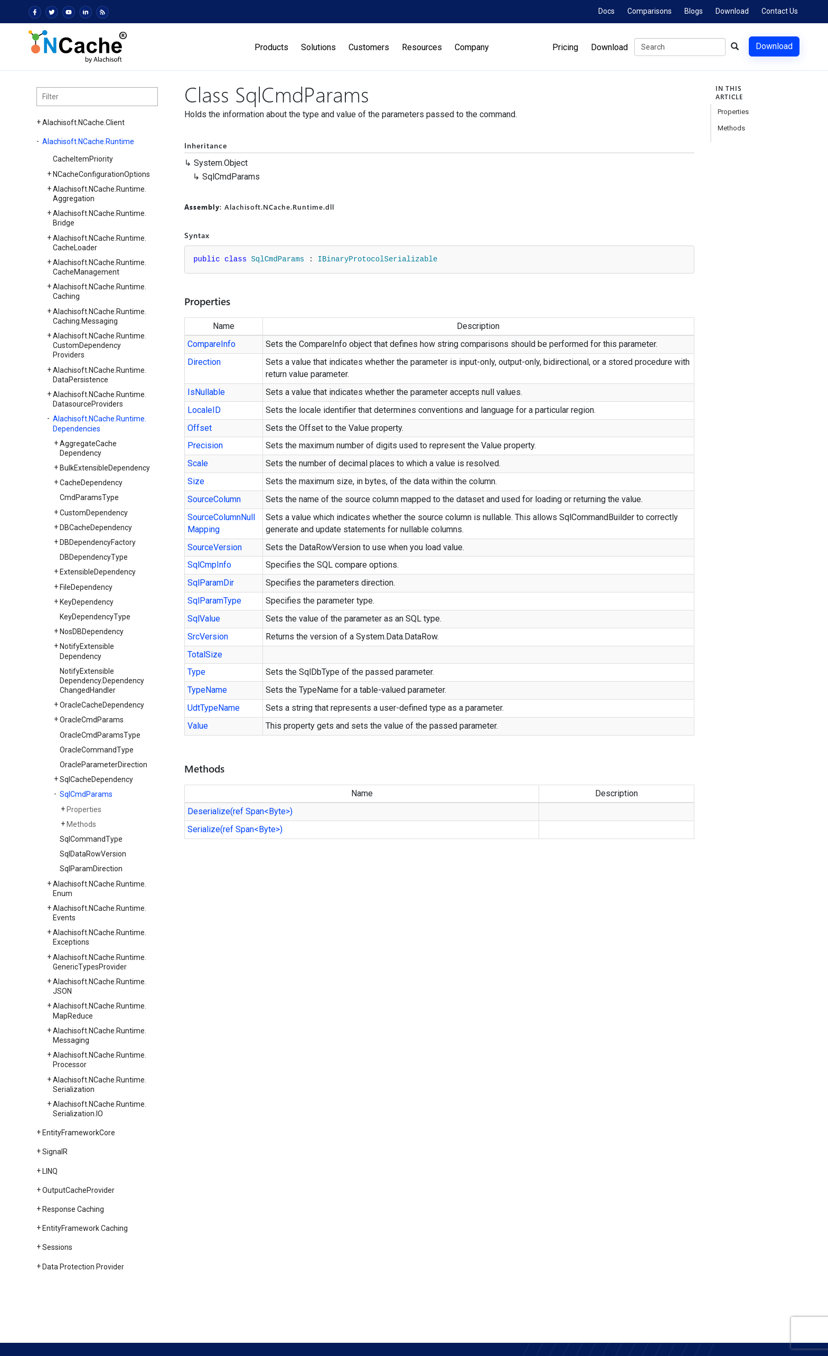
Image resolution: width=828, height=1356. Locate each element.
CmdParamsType (89, 497)
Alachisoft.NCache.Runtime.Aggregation (99, 194)
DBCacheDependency (96, 527)
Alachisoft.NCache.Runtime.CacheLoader (99, 243)
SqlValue (203, 619)
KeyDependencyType (95, 617)
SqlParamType (214, 601)
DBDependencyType (94, 557)
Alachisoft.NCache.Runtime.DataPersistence (99, 375)
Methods (81, 824)
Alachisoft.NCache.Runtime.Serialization (99, 1085)
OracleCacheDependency (102, 705)
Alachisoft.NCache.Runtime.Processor (99, 1060)
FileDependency (86, 587)
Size (195, 481)
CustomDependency (94, 512)
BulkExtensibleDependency (105, 468)
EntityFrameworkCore (78, 1132)
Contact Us (779, 11)
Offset (199, 428)
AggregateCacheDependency (88, 448)
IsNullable (206, 392)
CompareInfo (211, 344)
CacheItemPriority (83, 159)
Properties (84, 809)
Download (732, 11)
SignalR (55, 1151)
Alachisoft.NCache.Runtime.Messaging (99, 1035)
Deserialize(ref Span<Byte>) (240, 811)
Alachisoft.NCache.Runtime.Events (99, 913)
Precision (205, 445)
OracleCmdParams (92, 719)
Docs (606, 11)
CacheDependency (91, 482)
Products (271, 47)
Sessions (57, 1247)
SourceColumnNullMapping (221, 523)
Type (196, 672)
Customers (369, 47)
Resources (422, 47)
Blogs (693, 11)
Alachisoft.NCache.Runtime (88, 141)
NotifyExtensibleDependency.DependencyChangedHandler (102, 680)
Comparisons (649, 11)
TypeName (207, 690)
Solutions (318, 47)
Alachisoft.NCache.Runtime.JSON (99, 986)
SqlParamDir (210, 583)
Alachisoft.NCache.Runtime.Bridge (99, 218)
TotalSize (204, 654)
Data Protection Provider (83, 1267)
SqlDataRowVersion (93, 854)
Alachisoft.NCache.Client (83, 122)
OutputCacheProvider (78, 1190)
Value (197, 726)
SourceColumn (214, 499)
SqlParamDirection (91, 868)
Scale (197, 463)
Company (472, 47)
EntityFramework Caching (85, 1228)
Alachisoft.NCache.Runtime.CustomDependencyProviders (99, 345)
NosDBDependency (92, 631)
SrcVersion (207, 637)
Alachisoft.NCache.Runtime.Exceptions (99, 937)
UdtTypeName (213, 708)
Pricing (565, 47)
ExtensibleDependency (98, 572)
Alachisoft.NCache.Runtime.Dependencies (99, 423)
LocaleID (204, 410)
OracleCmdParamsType (100, 735)
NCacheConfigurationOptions (101, 174)
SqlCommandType (91, 839)
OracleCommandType (97, 750)
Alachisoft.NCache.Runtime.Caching (99, 291)
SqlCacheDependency (96, 779)
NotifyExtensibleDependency (87, 651)
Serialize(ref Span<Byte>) (235, 829)
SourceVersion (214, 547)
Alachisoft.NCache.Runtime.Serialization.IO (99, 1109)
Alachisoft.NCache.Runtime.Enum (99, 889)
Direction (204, 362)
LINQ (50, 1171)
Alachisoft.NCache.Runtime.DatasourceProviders (99, 399)
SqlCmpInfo (209, 565)
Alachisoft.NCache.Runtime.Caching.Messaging (99, 316)
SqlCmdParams (86, 794)
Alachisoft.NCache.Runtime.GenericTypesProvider (99, 962)
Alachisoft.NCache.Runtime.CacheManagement (99, 267)
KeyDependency (87, 602)
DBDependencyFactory (98, 542)
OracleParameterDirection (103, 764)
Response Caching (73, 1209)
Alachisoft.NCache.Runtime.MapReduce (99, 1011)
